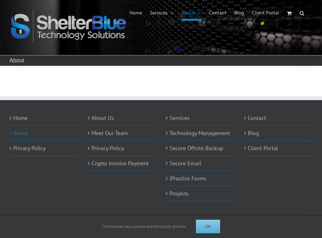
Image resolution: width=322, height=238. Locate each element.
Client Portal (263, 148)
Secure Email (185, 163)
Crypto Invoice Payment (120, 163)
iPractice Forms (188, 178)
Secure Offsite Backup (196, 148)
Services (179, 118)
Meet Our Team (110, 133)
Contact (257, 118)
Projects (179, 193)
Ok (208, 226)
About (20, 133)
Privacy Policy (29, 148)
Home (20, 118)
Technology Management (199, 133)
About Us (103, 118)
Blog (253, 133)
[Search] (302, 13)
